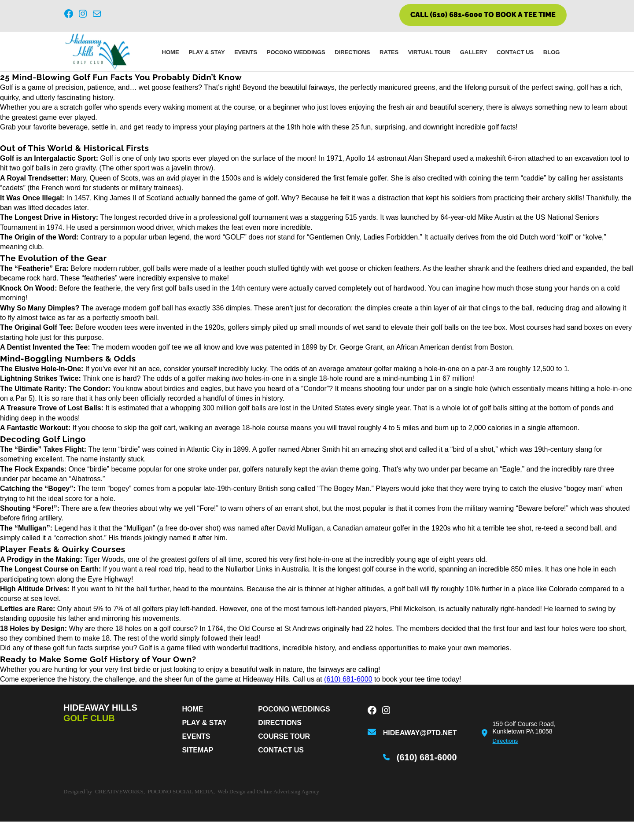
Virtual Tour (429, 52)
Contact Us (515, 52)
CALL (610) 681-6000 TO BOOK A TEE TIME (483, 15)
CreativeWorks (119, 792)
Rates (389, 52)
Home (170, 52)
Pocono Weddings (296, 52)
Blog (551, 52)
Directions (352, 52)
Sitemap (197, 750)
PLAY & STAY (206, 52)
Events (245, 52)
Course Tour (284, 737)
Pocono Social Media (180, 792)
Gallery (473, 52)
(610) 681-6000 (348, 680)
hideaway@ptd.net (420, 733)
